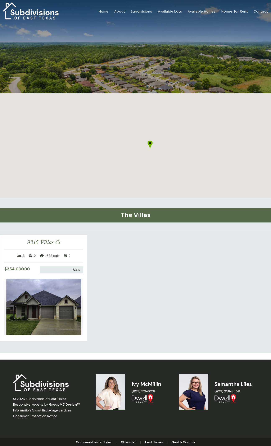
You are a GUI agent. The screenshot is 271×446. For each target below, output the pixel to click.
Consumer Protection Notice (35, 416)
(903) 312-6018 (143, 391)
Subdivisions (141, 11)
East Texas (154, 442)
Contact (261, 11)
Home (103, 11)
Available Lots (170, 11)
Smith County (183, 442)
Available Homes (202, 11)
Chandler (128, 442)
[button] (150, 145)
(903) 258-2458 (227, 391)
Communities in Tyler (94, 442)
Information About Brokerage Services (42, 410)
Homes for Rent (234, 11)
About (119, 11)
